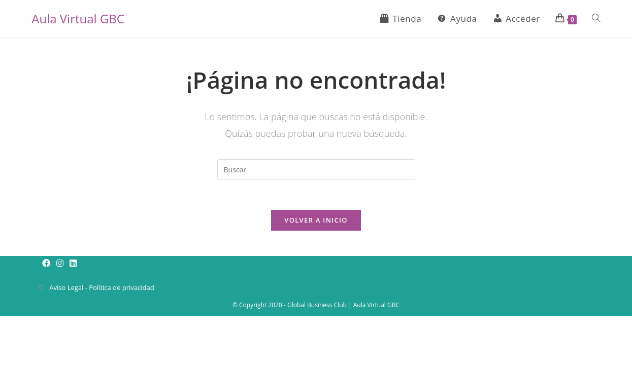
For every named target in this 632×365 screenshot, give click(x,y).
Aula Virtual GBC (77, 18)
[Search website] (596, 19)
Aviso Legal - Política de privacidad (101, 287)
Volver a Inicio (315, 220)
